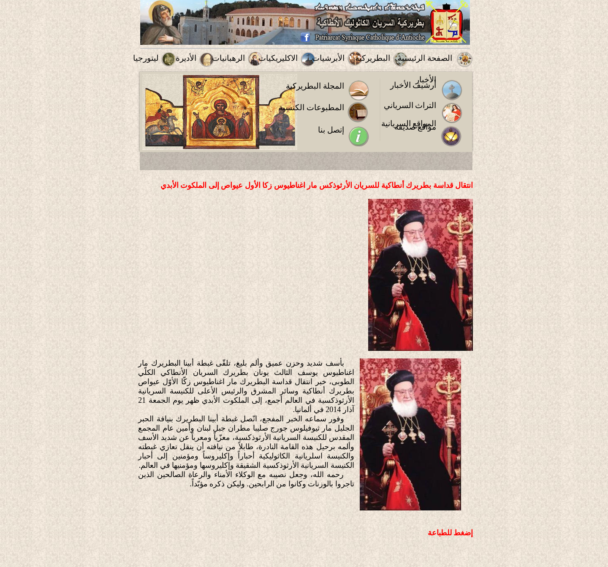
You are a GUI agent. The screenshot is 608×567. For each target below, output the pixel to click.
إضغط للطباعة (450, 533)
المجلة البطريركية (315, 85)
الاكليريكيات (278, 58)
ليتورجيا (146, 58)
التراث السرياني (410, 105)
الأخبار (425, 79)
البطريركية (372, 58)
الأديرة (186, 58)
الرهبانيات (228, 58)
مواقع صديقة (415, 126)
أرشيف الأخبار (413, 85)
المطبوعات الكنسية (311, 107)
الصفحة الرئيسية (425, 58)
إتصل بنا (331, 129)
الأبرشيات (328, 58)
